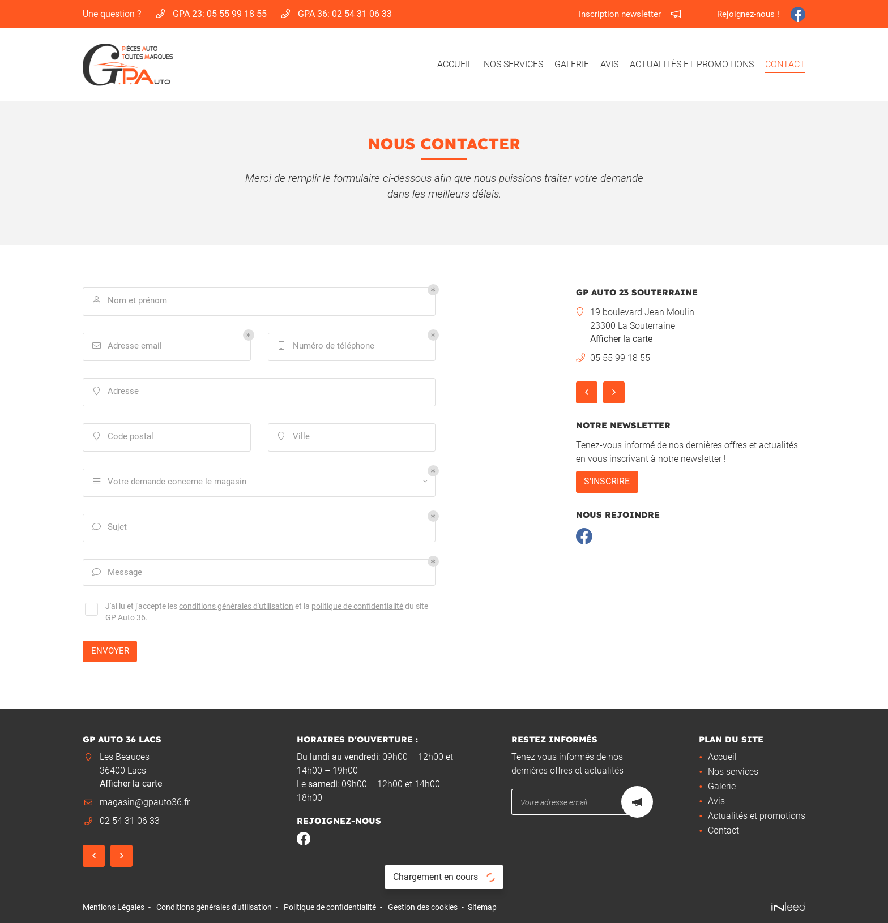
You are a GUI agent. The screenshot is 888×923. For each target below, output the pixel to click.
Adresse (116, 391)
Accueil (454, 64)
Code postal (123, 437)
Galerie (571, 64)
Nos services (513, 64)
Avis (609, 64)
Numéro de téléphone (326, 346)
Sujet (110, 527)
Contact (785, 64)
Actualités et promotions (692, 64)
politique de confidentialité (357, 607)
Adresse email (127, 346)
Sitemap (482, 907)
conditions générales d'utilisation (236, 607)
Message (117, 572)
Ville (294, 437)
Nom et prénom (130, 301)
